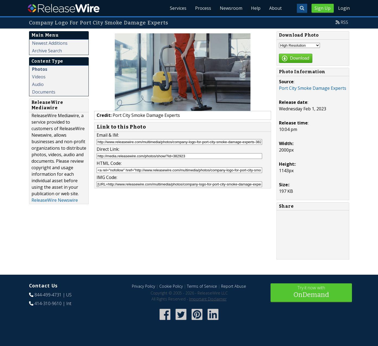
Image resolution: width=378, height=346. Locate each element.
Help (256, 8)
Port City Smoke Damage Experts (312, 88)
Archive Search (47, 51)
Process (203, 8)
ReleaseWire (63, 8)
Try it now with (311, 292)
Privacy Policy (143, 286)
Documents (43, 92)
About (275, 8)
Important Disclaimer (208, 299)
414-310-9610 (48, 303)
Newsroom (231, 8)
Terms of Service (202, 286)
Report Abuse (233, 286)
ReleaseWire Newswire (54, 200)
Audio (38, 84)
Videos (39, 77)
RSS (344, 22)
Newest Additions (50, 43)
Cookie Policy (171, 286)
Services (178, 8)
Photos (39, 69)
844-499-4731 (48, 295)
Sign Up (323, 8)
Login (344, 8)
